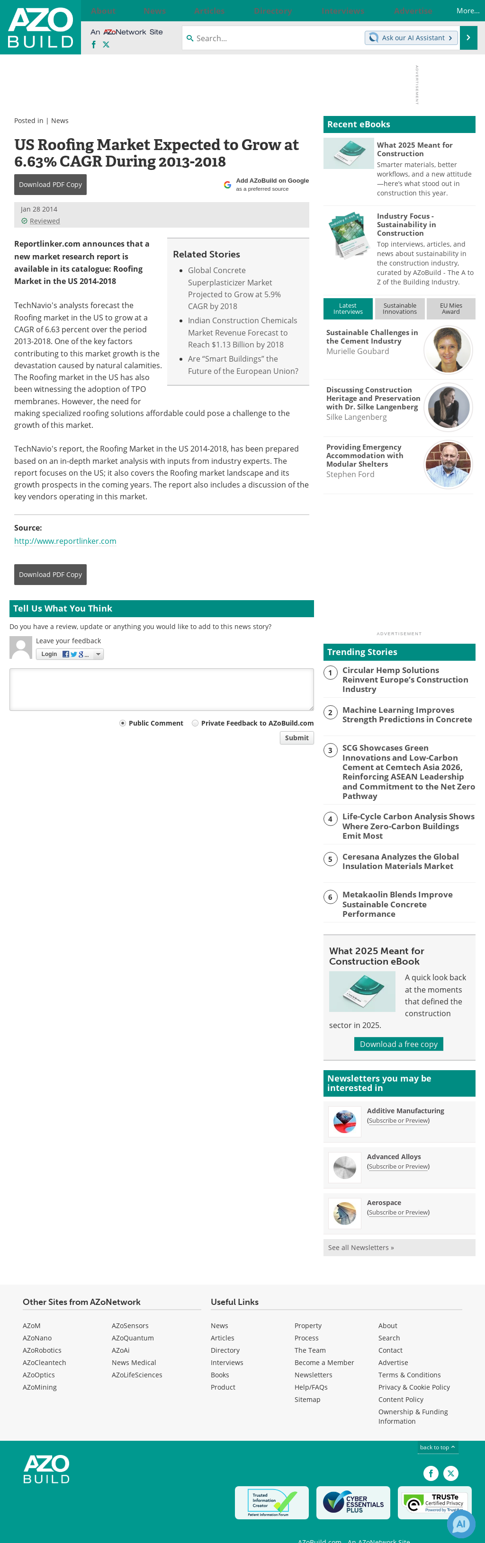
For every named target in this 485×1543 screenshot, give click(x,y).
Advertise (393, 1342)
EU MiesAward (451, 308)
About (387, 1305)
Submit (297, 737)
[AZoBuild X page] (106, 45)
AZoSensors (130, 1305)
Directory (225, 1330)
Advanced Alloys (394, 1136)
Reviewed (40, 220)
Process (307, 1317)
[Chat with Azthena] (461, 1524)
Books (220, 1354)
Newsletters (313, 1354)
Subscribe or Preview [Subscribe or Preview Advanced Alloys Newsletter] (398, 1146)
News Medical (134, 1342)
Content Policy (400, 1379)
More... (458, 10)
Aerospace (384, 1182)
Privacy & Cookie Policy (414, 1367)
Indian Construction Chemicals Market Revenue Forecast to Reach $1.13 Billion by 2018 (242, 332)
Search (389, 1317)
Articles (222, 1317)
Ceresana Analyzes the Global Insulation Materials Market (395, 841)
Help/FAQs (311, 1367)
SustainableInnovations (400, 308)
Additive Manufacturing (405, 1090)
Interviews (227, 1342)
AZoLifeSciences (137, 1354)
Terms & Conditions (409, 1354)
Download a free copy (399, 1024)
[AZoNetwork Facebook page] (94, 45)
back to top (438, 1427)
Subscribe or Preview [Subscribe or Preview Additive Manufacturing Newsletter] (398, 1100)
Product (223, 1367)
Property (308, 1305)
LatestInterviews (348, 308)
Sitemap (308, 1379)
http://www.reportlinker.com (65, 541)
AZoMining (40, 1367)
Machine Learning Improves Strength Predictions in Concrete (408, 711)
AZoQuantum (133, 1317)
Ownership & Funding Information (413, 1396)
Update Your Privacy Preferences (81, 1530)
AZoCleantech (44, 1342)
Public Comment (156, 722)
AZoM (32, 1305)
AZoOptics (39, 1354)
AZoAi (121, 1330)
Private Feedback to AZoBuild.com (257, 722)
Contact (390, 1330)
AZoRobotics (42, 1330)
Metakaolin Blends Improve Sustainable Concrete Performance (404, 879)
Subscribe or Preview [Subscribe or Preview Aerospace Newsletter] (398, 1192)
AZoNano (37, 1317)
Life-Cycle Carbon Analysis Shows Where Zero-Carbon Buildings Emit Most (404, 808)
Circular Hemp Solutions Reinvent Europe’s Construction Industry (403, 674)
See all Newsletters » (361, 1227)
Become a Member (324, 1342)
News (60, 120)
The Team (310, 1330)
